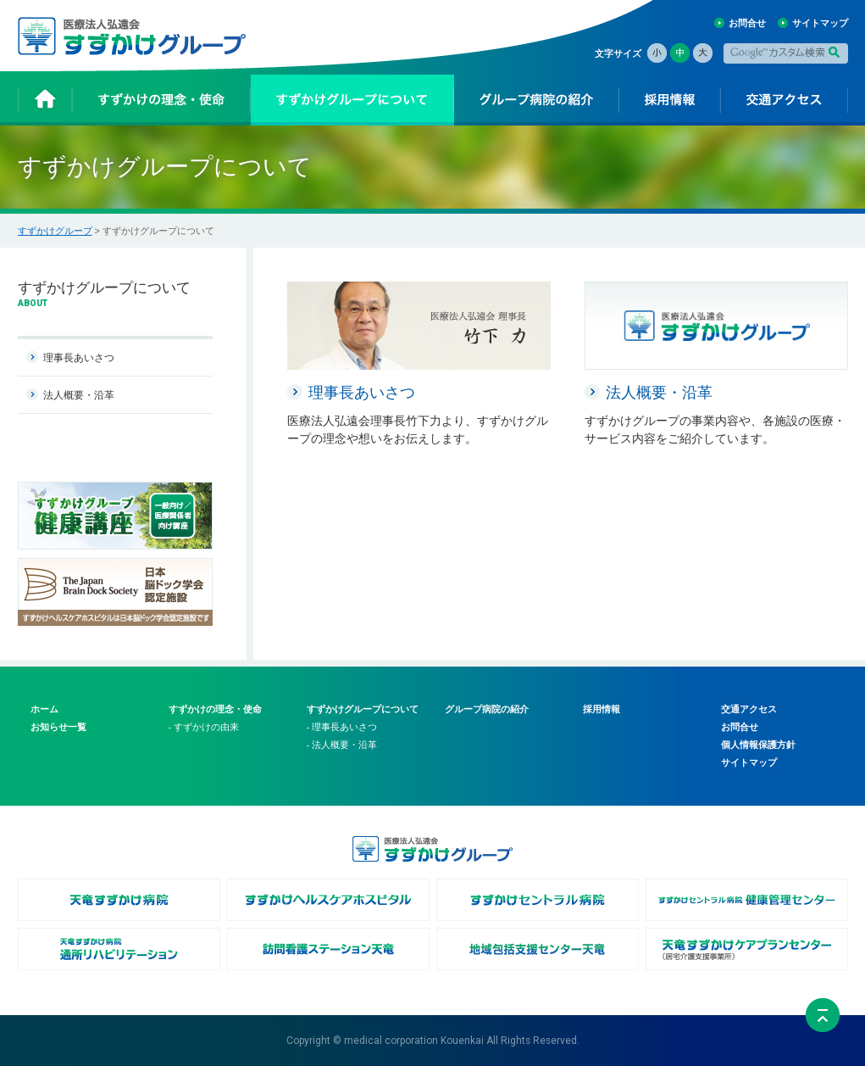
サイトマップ (820, 23)
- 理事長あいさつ (342, 727)
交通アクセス (749, 709)
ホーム (44, 709)
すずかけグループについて (363, 709)
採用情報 (601, 709)
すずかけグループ (55, 231)
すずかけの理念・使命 (215, 709)
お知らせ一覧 (58, 727)
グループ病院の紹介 (487, 709)
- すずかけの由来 (204, 727)
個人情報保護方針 (758, 745)
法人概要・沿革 (78, 395)
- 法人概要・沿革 (342, 745)
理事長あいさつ (78, 358)
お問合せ (747, 23)
